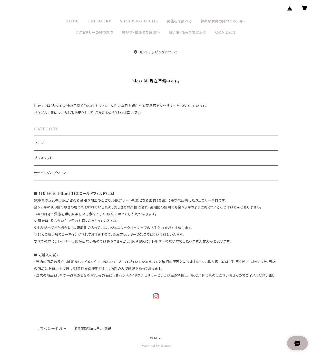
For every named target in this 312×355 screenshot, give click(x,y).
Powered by (156, 346)
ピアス (39, 143)
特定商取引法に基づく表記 (93, 328)
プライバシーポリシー (52, 328)
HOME (72, 21)
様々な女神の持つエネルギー (224, 21)
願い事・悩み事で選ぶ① (141, 32)
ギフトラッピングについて (156, 52)
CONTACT (225, 32)
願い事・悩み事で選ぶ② (187, 32)
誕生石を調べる (179, 21)
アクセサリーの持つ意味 (94, 32)
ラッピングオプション (50, 173)
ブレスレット (43, 158)
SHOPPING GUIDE (139, 21)
